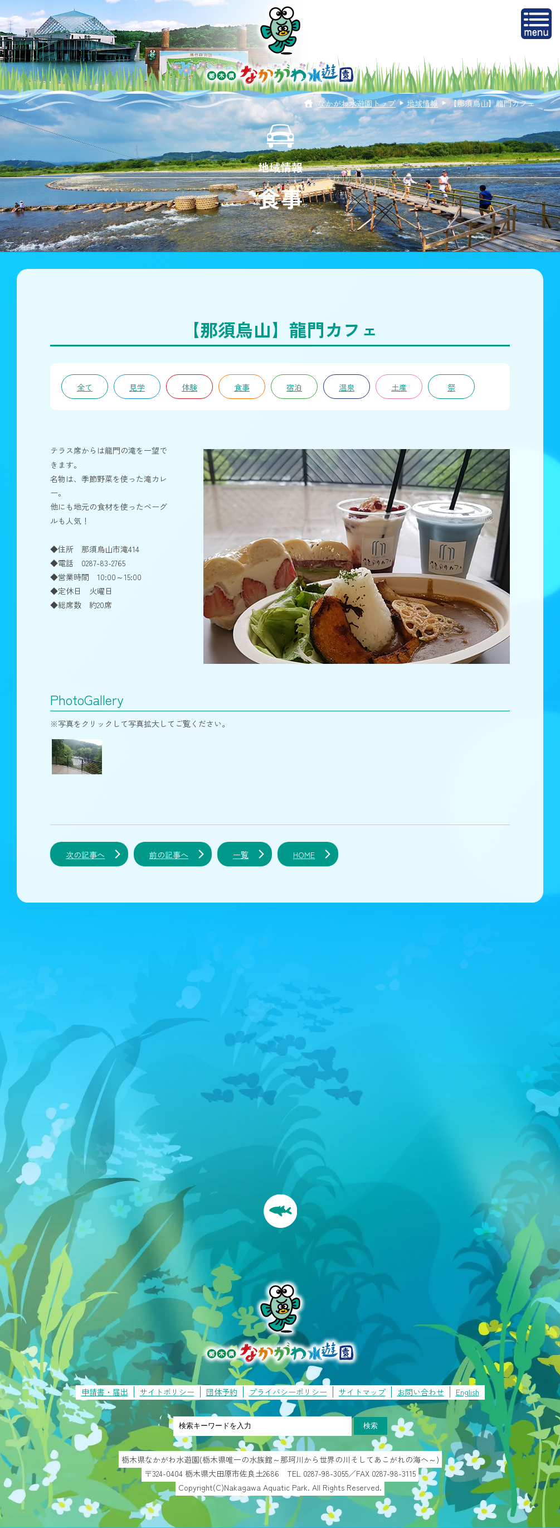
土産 (399, 387)
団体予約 (221, 1391)
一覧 (241, 854)
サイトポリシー (167, 1391)
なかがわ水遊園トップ (357, 103)
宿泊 (294, 387)
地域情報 (422, 103)
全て (84, 387)
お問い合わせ (420, 1391)
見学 (137, 387)
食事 (242, 387)
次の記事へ (85, 854)
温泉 (346, 387)
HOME (304, 854)
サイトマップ (362, 1391)
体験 (189, 387)
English (467, 1391)
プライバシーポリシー (288, 1391)
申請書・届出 (104, 1391)
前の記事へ (168, 854)
